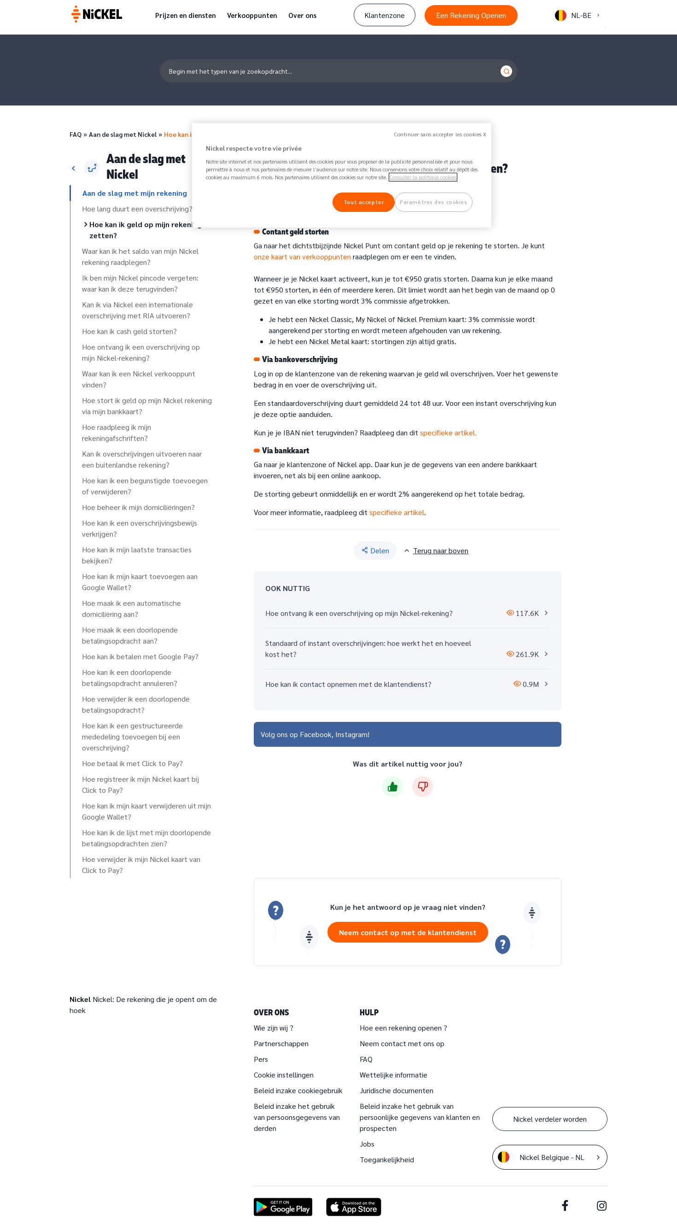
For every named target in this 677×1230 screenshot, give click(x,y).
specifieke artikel (396, 512)
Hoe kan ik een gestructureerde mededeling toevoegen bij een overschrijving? (132, 736)
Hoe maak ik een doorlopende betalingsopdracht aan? (130, 635)
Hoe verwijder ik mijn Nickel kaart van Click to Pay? (141, 864)
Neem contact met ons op (402, 1043)
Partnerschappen (281, 1043)
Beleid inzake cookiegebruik (298, 1090)
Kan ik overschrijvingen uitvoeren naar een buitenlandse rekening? (142, 459)
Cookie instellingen (284, 1074)
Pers (261, 1059)
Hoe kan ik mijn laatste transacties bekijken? (137, 555)
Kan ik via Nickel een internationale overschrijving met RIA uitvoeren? (137, 309)
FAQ (76, 134)
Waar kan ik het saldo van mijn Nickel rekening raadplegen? (140, 256)
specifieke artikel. (448, 432)
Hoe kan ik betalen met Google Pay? (140, 656)
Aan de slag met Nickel (123, 134)
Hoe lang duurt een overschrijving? (137, 208)
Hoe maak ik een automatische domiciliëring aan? (131, 608)
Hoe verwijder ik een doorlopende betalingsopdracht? (136, 704)
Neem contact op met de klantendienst (408, 932)
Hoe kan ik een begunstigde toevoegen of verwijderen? (145, 485)
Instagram (351, 734)
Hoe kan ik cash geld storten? (129, 331)
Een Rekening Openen (471, 15)
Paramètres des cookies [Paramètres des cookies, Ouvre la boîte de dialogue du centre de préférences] (433, 202)
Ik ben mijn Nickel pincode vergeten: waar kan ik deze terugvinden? (140, 283)
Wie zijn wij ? (273, 1027)
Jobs (367, 1143)
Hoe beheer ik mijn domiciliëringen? (138, 507)
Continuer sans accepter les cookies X (440, 134)
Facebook (316, 734)
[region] (341, 175)
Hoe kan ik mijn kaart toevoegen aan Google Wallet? (140, 581)
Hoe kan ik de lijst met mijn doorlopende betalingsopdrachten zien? (146, 837)
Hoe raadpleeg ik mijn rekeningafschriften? (116, 432)
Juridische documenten (396, 1090)
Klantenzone (384, 15)
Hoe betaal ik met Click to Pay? (132, 763)
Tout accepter (364, 202)
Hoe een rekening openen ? (403, 1027)
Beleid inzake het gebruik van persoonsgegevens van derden (297, 1117)
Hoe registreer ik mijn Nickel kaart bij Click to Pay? (140, 784)
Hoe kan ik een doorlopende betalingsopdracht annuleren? (129, 677)
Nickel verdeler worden (550, 1119)
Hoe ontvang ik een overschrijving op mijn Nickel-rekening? (141, 352)
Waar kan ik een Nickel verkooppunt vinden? (138, 379)
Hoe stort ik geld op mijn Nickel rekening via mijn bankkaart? (147, 405)
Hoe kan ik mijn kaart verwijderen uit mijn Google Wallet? (146, 811)
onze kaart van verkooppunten (302, 256)
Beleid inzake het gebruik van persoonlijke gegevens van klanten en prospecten (420, 1117)
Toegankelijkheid (387, 1159)
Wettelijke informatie (393, 1074)
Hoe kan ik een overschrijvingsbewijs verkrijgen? (139, 528)
